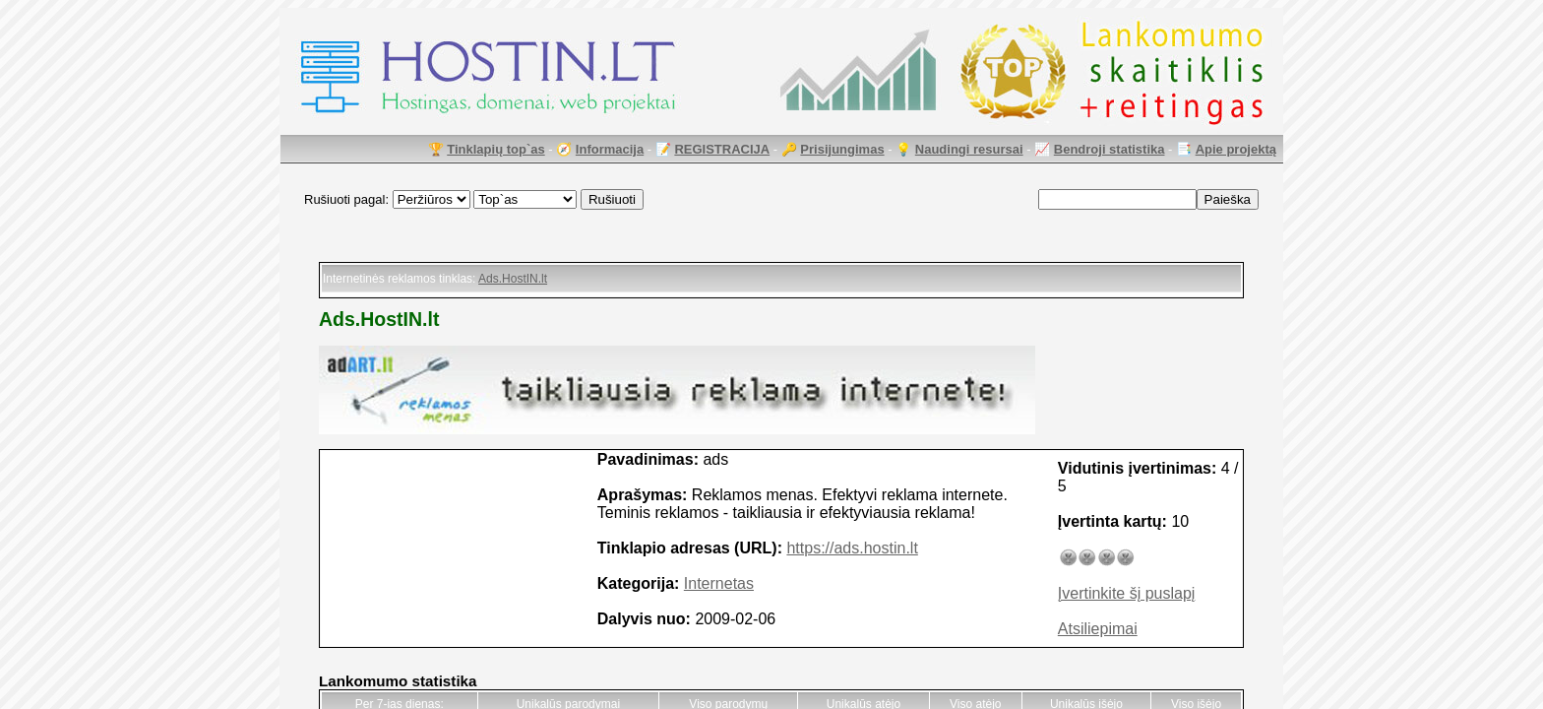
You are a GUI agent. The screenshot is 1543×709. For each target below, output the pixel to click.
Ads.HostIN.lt (512, 279)
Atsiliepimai (1098, 628)
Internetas (719, 583)
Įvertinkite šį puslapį (1127, 593)
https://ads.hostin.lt (851, 548)
